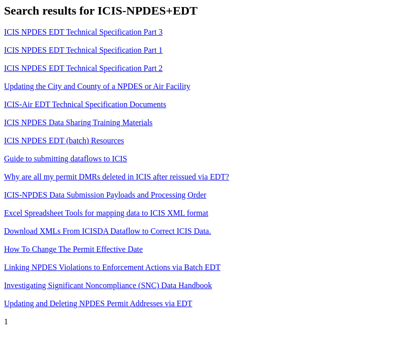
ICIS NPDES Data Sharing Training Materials (78, 122)
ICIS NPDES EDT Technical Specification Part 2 (83, 68)
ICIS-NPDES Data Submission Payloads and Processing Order (105, 195)
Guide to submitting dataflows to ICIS (65, 158)
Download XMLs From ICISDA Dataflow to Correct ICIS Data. (107, 231)
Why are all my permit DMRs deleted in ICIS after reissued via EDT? (116, 176)
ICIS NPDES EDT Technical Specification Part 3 (83, 32)
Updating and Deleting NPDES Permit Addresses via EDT (98, 303)
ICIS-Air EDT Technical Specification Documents (85, 104)
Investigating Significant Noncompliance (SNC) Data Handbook (108, 285)
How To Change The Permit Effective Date (73, 249)
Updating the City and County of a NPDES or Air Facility (97, 86)
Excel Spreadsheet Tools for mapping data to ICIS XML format (106, 213)
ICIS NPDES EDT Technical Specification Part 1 (83, 50)
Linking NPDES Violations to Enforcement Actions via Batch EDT (112, 267)
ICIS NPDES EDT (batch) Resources (64, 140)
